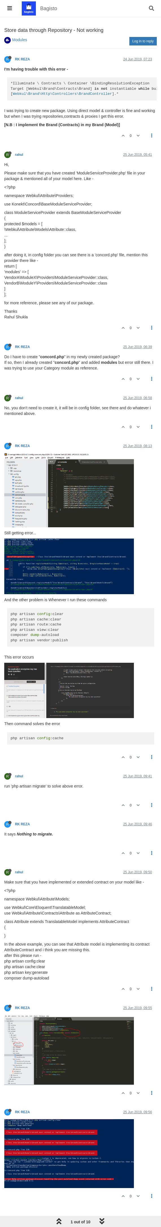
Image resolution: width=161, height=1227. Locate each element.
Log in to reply (143, 41)
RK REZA (22, 59)
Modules (19, 40)
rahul (19, 155)
